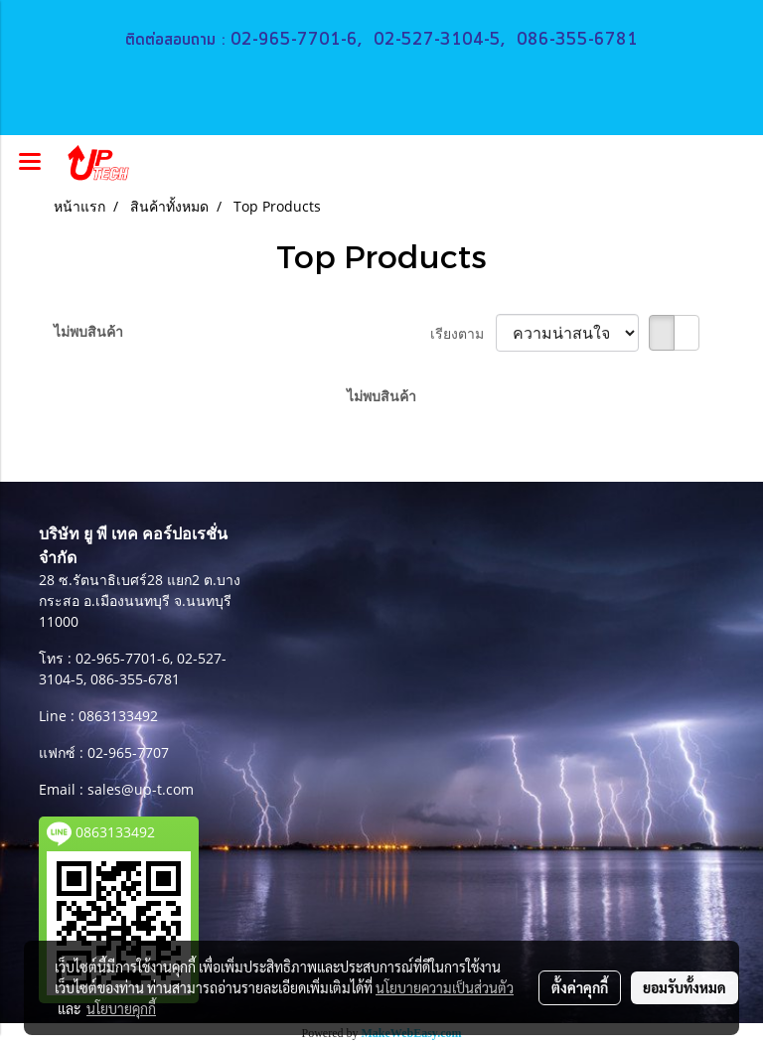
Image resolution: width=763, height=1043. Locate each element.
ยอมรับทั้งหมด (684, 987)
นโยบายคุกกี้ (121, 1008)
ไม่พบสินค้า (88, 331)
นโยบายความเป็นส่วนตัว (445, 987)
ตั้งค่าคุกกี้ (579, 987)
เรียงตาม (463, 333)
